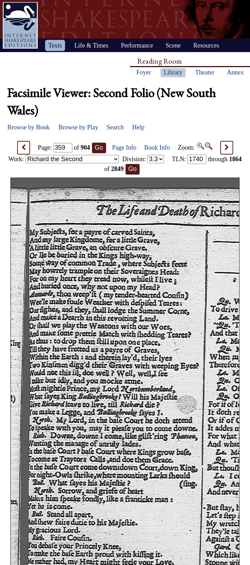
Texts (55, 45)
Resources (206, 45)
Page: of (64, 147)
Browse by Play (78, 127)
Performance (137, 45)
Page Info (124, 147)
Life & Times (91, 45)
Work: (63, 159)
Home (20, 25)
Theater (204, 72)
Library (173, 72)
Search (115, 127)
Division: (143, 159)
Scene (173, 45)
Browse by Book (28, 127)
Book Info (157, 147)
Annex (235, 72)
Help (138, 127)
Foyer (143, 72)
